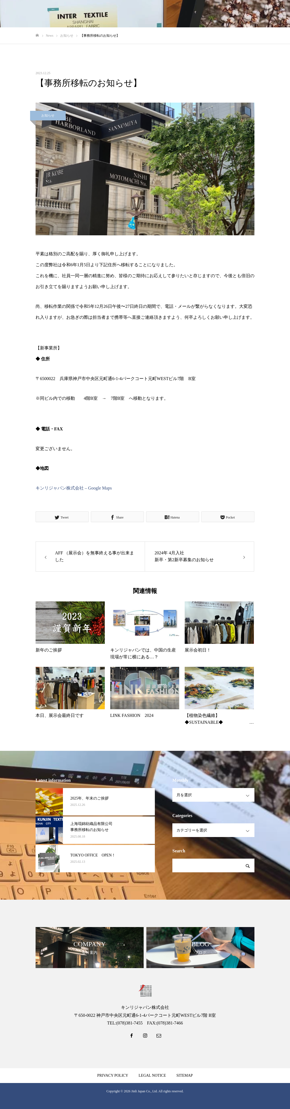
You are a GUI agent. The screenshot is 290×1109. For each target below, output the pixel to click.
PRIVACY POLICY (112, 1075)
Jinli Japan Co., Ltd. (144, 1091)
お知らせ (47, 115)
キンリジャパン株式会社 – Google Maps (74, 488)
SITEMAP (184, 1075)
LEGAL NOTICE (152, 1075)
